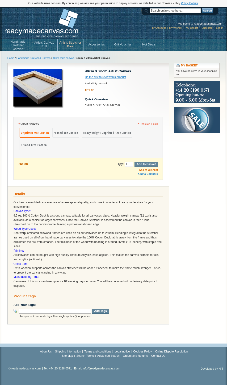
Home (10, 58)
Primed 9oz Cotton (66, 133)
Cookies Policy (142, 351)
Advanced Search (108, 355)
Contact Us (158, 355)
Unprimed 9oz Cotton (35, 133)
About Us (46, 351)
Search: (147, 10)
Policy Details (189, 3)
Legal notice (122, 351)
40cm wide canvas (63, 58)
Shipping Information (68, 351)
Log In (219, 27)
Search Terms (85, 355)
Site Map (67, 355)
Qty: (121, 164)
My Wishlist (175, 27)
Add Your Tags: (24, 305)
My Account (159, 27)
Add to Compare (148, 173)
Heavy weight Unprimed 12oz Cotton (107, 133)
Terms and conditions (97, 351)
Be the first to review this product (105, 77)
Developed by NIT (212, 368)
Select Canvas (28, 124)
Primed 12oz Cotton (34, 145)
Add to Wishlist (148, 169)
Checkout (207, 27)
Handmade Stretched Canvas (33, 58)
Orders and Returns (135, 355)
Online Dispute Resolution (171, 351)
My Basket (192, 27)
